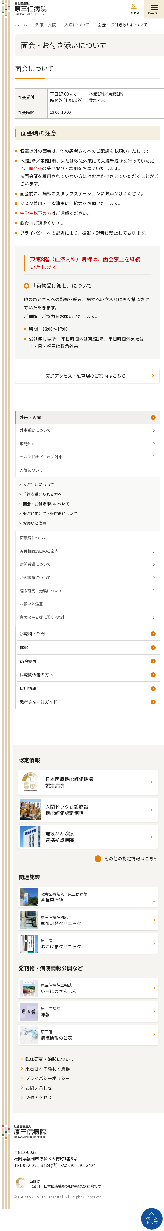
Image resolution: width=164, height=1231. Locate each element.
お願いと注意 (34, 523)
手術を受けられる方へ (42, 494)
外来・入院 (30, 417)
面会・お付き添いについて (46, 504)
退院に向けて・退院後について (50, 513)
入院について (31, 470)
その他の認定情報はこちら (131, 858)
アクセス (134, 12)
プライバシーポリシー (47, 1078)
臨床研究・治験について (41, 591)
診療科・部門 (32, 634)
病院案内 (28, 661)
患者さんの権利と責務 (47, 1068)
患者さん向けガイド (38, 702)
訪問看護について (35, 564)
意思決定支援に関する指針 (43, 617)
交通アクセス (38, 1097)
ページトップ (152, 1220)
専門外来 (27, 443)
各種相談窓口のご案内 (39, 551)
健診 (24, 647)
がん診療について (35, 577)
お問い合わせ (38, 1087)
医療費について (33, 538)
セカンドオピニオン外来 (41, 457)
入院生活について (38, 484)
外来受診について (35, 430)
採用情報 (28, 688)
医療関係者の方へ (36, 675)
